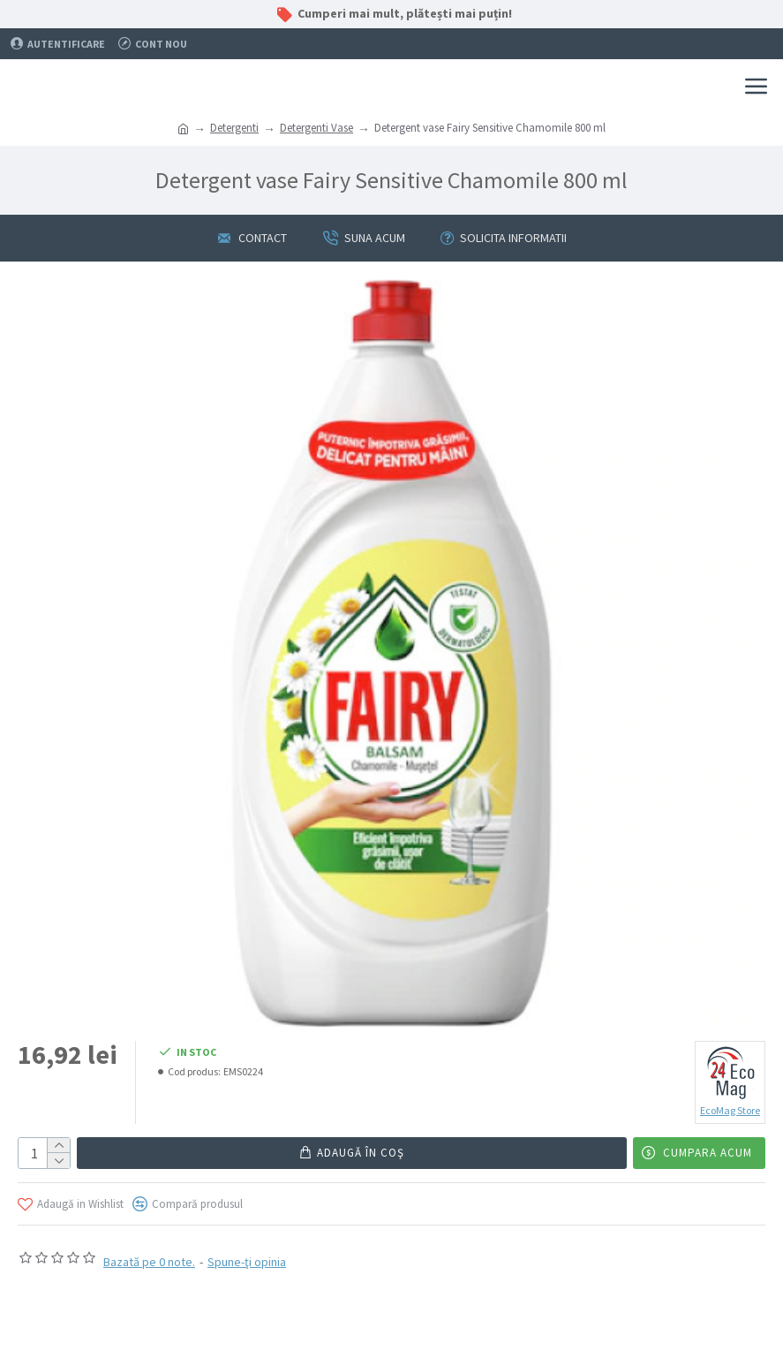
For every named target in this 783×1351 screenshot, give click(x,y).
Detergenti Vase (316, 127)
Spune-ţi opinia (246, 1262)
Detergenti (234, 127)
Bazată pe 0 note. (149, 1262)
